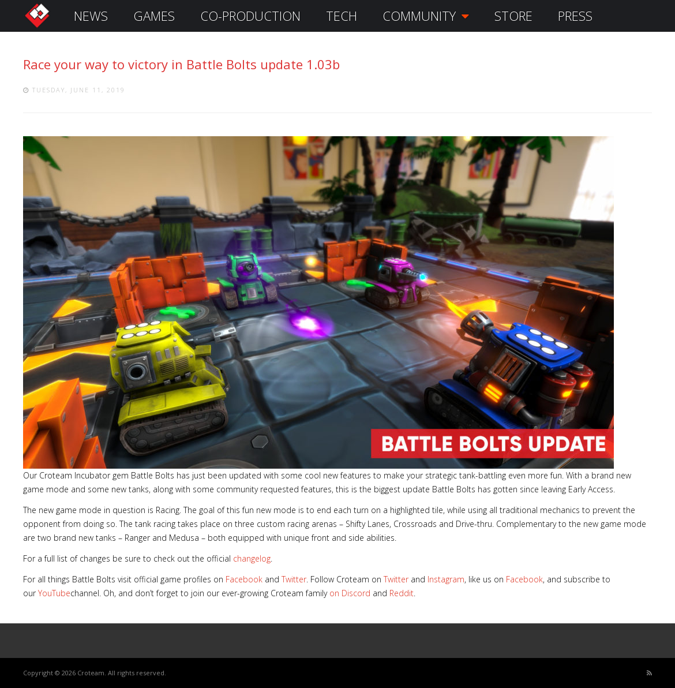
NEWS (91, 15)
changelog (252, 558)
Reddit (401, 593)
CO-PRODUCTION (250, 15)
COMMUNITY (425, 15)
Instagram (445, 579)
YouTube (54, 593)
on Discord (349, 593)
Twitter (294, 579)
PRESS (575, 15)
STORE (513, 15)
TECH (341, 15)
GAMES (154, 15)
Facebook (244, 579)
